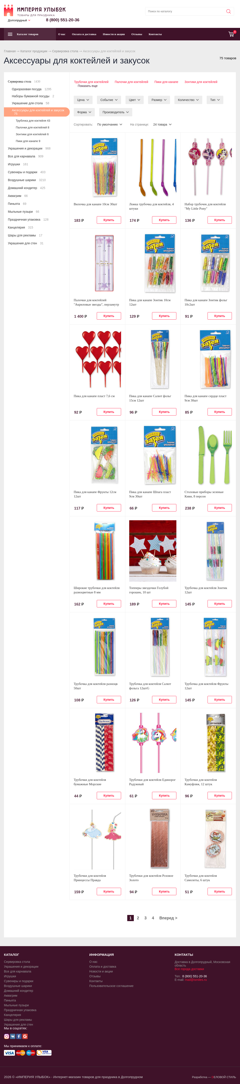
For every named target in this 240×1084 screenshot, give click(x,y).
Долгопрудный (17, 20)
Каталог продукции (33, 51)
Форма (82, 111)
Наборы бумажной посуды (33, 96)
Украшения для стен (25, 243)
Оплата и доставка (84, 34)
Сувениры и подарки (26, 172)
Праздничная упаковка (28, 219)
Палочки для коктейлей (131, 82)
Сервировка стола (65, 51)
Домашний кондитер (26, 188)
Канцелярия (20, 227)
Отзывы (136, 34)
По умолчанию (107, 124)
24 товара (161, 124)
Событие (106, 99)
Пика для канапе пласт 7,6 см (94, 395)
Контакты (155, 34)
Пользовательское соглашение (111, 985)
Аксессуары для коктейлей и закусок (38, 111)
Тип (212, 99)
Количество (186, 99)
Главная (10, 51)
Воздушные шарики (27, 180)
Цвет (132, 99)
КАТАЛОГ (11, 954)
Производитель (114, 111)
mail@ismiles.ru (196, 979)
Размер (157, 99)
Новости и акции (114, 34)
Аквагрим (18, 196)
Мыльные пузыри (23, 211)
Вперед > (168, 917)
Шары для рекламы (25, 235)
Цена (81, 99)
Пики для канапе (167, 82)
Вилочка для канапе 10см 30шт (95, 203)
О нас (61, 34)
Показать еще (88, 85)
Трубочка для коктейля (33, 120)
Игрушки (18, 164)
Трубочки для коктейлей (91, 82)
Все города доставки (189, 968)
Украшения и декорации (29, 148)
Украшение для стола (30, 103)
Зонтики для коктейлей (201, 82)
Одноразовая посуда (31, 89)
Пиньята (17, 203)
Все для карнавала (25, 156)
